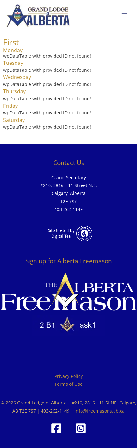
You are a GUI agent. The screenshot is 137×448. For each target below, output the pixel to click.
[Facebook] (56, 428)
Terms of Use (68, 384)
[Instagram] (80, 428)
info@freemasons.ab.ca (100, 411)
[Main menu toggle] (124, 13)
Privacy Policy (69, 376)
